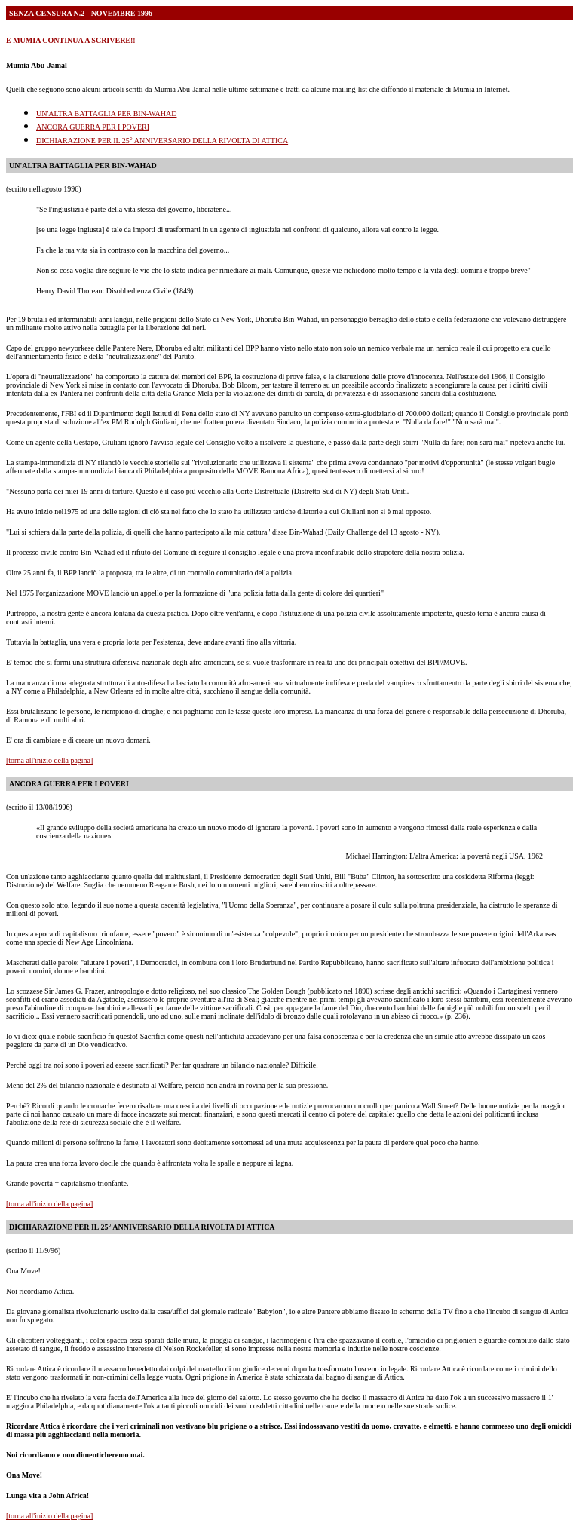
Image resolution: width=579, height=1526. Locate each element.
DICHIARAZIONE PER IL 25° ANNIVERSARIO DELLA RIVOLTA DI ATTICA (162, 140)
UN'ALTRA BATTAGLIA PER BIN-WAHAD (106, 113)
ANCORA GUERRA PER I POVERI (92, 127)
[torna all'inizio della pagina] (49, 760)
